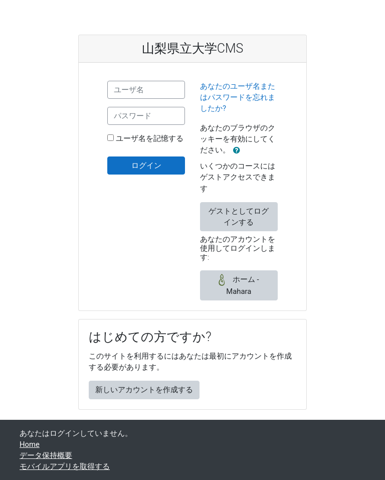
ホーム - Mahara (239, 285)
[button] (238, 150)
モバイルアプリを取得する (65, 466)
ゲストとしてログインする (239, 217)
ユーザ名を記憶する (149, 138)
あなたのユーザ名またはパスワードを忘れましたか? (237, 97)
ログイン (146, 165)
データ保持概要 (46, 455)
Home (30, 444)
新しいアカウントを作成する (144, 389)
